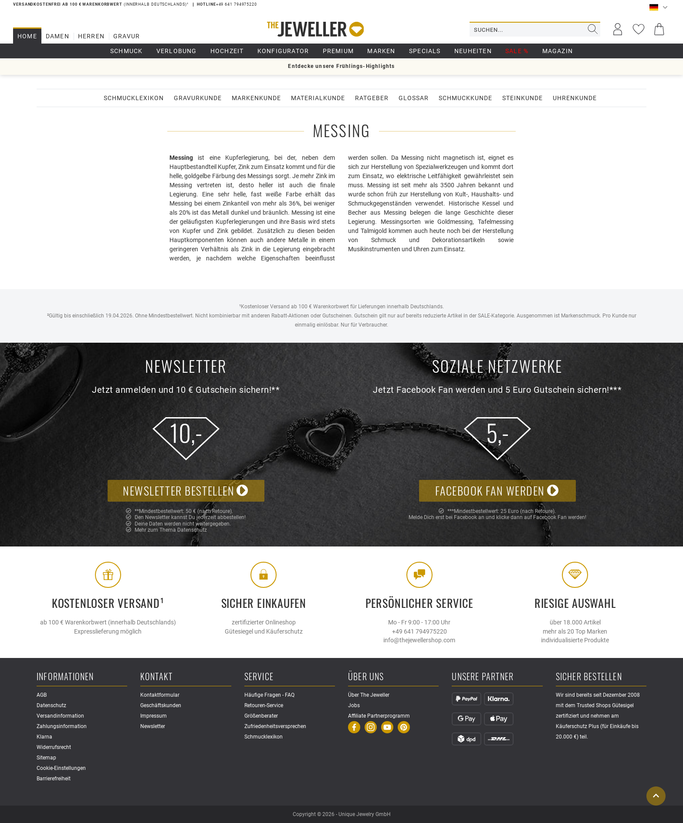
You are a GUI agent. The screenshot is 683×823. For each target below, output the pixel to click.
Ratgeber (372, 97)
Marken (381, 50)
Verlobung (176, 50)
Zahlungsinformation (62, 726)
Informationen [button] (65, 677)
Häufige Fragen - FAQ (269, 695)
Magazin (557, 50)
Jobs (354, 705)
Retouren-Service (263, 705)
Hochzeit (227, 50)
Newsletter (152, 726)
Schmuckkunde (465, 97)
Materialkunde (318, 97)
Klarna (44, 737)
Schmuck (126, 50)
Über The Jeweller (368, 695)
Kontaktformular (159, 695)
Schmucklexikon (134, 97)
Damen (57, 36)
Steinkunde (522, 97)
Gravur (126, 36)
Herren (91, 36)
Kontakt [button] (156, 677)
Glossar (414, 97)
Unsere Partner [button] (483, 677)
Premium (338, 50)
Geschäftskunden (160, 705)
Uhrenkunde (575, 97)
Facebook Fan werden (497, 490)
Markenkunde (256, 97)
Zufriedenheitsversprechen (275, 726)
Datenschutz (192, 530)
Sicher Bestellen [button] (589, 677)
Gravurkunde (198, 97)
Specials (425, 50)
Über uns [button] (366, 677)
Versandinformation (60, 716)
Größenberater (261, 716)
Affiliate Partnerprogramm (379, 716)
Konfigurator (283, 50)
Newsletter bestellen (186, 490)
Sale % (516, 50)
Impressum (153, 716)
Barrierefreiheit (54, 779)
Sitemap (46, 758)
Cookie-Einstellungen (61, 768)
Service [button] (259, 677)
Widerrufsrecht (54, 747)
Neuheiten (473, 50)
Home (27, 36)
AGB (42, 695)
